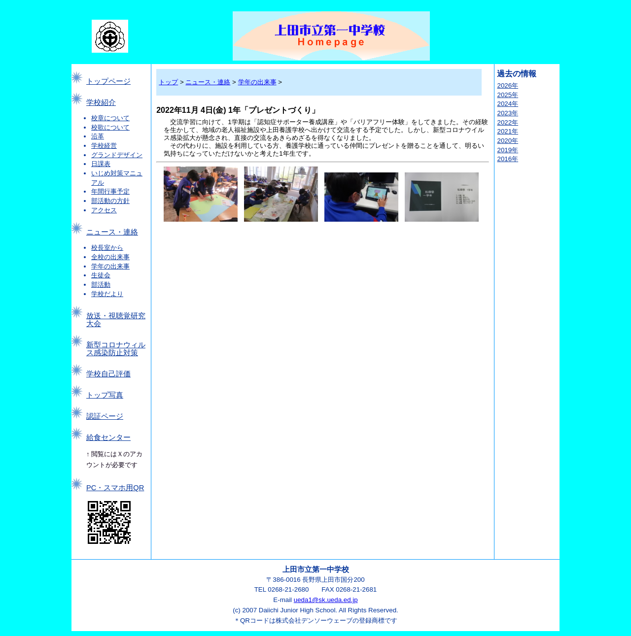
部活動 (100, 284)
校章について (110, 118)
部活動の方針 (110, 200)
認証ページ (104, 416)
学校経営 (104, 145)
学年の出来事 (110, 266)
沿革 (97, 136)
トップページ (108, 81)
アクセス (104, 210)
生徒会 (100, 275)
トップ (168, 82)
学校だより (107, 294)
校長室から (107, 247)
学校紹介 (101, 102)
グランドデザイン (116, 155)
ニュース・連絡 (112, 232)
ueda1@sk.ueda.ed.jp (326, 599)
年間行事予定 (110, 191)
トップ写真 (104, 395)
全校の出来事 (110, 257)
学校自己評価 (108, 374)
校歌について (110, 127)
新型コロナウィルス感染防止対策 (115, 349)
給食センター (108, 437)
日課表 (100, 163)
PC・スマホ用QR (115, 488)
